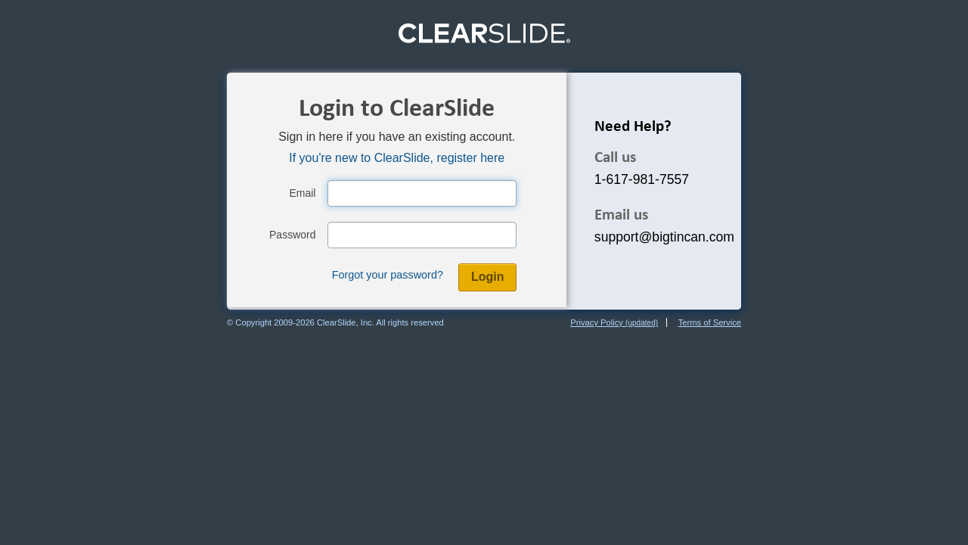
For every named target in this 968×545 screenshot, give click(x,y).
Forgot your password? (387, 275)
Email (302, 193)
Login (487, 276)
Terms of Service (709, 322)
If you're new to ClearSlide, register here (396, 157)
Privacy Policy (614, 322)
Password (292, 235)
